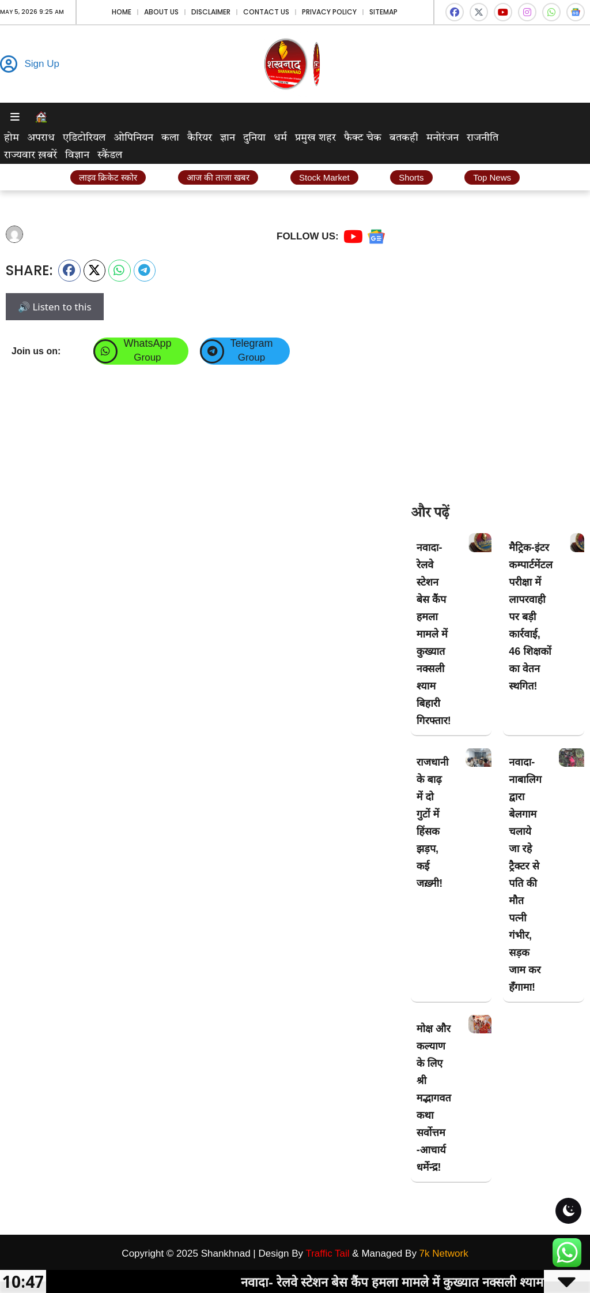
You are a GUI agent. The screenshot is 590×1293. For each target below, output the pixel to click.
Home (121, 12)
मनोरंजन (442, 138)
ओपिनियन (133, 138)
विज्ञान (77, 155)
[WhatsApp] (105, 351)
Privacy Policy (329, 12)
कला (170, 138)
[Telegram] (212, 351)
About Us (161, 12)
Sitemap (383, 12)
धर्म (280, 138)
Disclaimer (210, 12)
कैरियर (199, 138)
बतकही (403, 138)
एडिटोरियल (84, 138)
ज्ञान (227, 138)
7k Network (443, 1253)
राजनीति (482, 138)
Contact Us (266, 12)
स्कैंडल (109, 155)
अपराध (41, 138)
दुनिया (254, 138)
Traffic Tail (327, 1253)
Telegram (251, 343)
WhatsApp (147, 343)
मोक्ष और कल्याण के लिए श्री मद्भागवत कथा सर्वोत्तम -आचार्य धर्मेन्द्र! (434, 1098)
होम (11, 138)
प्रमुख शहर (315, 138)
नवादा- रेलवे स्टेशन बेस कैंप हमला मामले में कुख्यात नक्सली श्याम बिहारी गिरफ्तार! (434, 634)
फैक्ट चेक (362, 138)
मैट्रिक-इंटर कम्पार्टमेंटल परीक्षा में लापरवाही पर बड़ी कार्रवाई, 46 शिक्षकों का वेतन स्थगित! (531, 617)
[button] (69, 271)
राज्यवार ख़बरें (30, 155)
